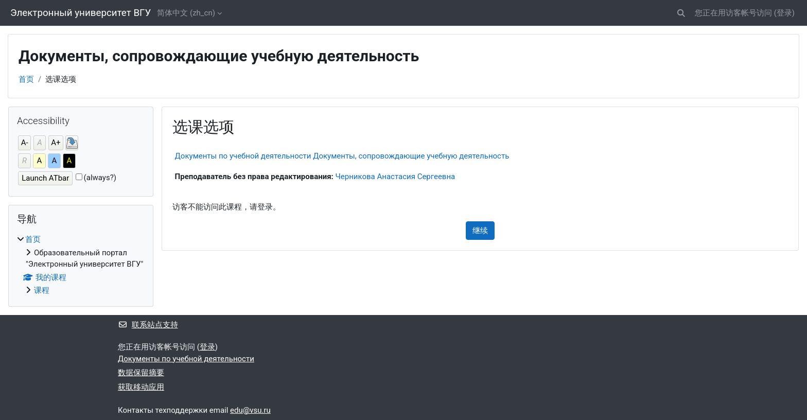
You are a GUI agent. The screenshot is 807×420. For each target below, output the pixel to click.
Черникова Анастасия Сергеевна (395, 176)
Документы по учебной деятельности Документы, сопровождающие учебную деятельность (342, 156)
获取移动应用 (141, 387)
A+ (55, 142)
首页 (26, 79)
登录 (784, 13)
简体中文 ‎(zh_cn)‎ (186, 13)
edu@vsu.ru (250, 410)
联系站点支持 (148, 324)
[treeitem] (81, 265)
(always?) (100, 177)
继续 (480, 230)
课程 (41, 290)
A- (24, 142)
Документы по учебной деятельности (186, 358)
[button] (681, 13)
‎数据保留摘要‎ (141, 372)
